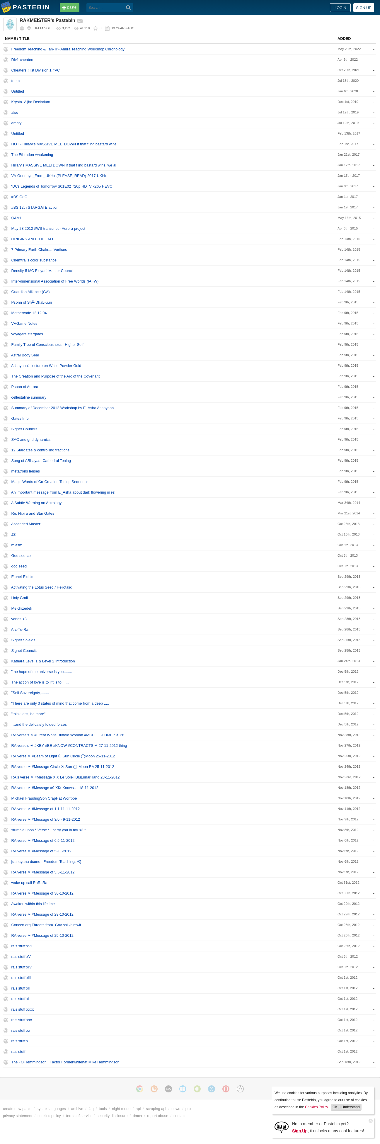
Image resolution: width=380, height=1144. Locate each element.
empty (16, 123)
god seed (19, 566)
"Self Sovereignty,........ (30, 693)
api (138, 1108)
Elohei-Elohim (23, 576)
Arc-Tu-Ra (19, 629)
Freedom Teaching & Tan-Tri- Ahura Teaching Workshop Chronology (68, 49)
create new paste (17, 1108)
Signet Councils (24, 429)
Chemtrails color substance (34, 260)
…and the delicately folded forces (39, 724)
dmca (137, 1116)
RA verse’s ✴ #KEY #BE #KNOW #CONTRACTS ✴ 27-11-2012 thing (69, 745)
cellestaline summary (28, 397)
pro (188, 1108)
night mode (121, 1108)
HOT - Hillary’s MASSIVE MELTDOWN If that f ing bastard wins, (64, 144)
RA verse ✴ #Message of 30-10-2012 (42, 893)
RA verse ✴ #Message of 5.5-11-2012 (43, 872)
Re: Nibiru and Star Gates (32, 513)
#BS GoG (19, 197)
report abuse (157, 1116)
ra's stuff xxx (21, 1020)
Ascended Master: (26, 524)
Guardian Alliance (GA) (30, 292)
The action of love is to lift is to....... (40, 682)
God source (21, 555)
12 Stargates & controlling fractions (40, 450)
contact (179, 1116)
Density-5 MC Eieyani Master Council (42, 270)
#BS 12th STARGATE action (35, 207)
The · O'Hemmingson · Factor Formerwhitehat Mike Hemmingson (65, 1062)
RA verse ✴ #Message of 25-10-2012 (42, 935)
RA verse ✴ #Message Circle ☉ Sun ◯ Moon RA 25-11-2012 (62, 766)
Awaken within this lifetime (33, 904)
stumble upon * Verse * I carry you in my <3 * (48, 830)
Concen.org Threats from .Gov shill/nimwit (46, 925)
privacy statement (17, 1116)
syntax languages (51, 1108)
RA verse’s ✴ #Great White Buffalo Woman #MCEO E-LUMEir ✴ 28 (67, 735)
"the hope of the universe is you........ (41, 671)
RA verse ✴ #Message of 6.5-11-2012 (43, 840)
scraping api (156, 1108)
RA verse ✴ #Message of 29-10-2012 (42, 914)
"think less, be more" (28, 714)
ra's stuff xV (21, 956)
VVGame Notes (24, 323)
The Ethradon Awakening (32, 154)
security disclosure (112, 1116)
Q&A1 (16, 218)
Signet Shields (23, 640)
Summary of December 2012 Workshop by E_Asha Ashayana (62, 408)
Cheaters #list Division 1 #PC (35, 70)
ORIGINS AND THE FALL (32, 239)
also (14, 112)
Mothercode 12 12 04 (29, 313)
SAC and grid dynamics (31, 439)
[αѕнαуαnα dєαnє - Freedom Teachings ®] (46, 861)
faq (91, 1108)
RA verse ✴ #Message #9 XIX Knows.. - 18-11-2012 (54, 788)
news (175, 1108)
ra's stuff (18, 1051)
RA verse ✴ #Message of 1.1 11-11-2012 (45, 809)
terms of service (79, 1116)
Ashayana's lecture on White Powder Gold (46, 365)
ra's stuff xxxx (22, 1009)
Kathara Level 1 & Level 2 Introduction (43, 661)
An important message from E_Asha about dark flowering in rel (63, 492)
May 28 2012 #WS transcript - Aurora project (48, 228)
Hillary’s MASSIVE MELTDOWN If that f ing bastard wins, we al (63, 165)
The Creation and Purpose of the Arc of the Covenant (55, 376)
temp (15, 81)
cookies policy (49, 1116)
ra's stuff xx (20, 1030)
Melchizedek (21, 608)
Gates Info (20, 418)
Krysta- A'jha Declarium (30, 102)
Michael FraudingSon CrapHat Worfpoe (44, 798)
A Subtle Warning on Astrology (36, 503)
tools (103, 1108)
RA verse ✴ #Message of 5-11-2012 (41, 851)
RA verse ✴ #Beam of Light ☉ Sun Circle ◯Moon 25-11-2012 (63, 756)
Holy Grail (19, 598)
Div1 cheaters (22, 59)
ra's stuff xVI (21, 946)
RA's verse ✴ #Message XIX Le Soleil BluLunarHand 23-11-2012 (65, 777)
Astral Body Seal (25, 355)
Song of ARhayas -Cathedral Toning (41, 460)
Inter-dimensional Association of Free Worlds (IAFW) (55, 281)
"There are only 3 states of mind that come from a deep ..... (60, 703)
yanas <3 (19, 619)
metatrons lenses (25, 471)
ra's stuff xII (20, 988)
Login (340, 8)
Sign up (364, 8)
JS (13, 534)
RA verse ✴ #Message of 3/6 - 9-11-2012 (45, 819)
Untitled (17, 91)
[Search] (128, 7)
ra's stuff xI (20, 999)
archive (77, 1108)
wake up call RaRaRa (29, 882)
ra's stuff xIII (21, 977)
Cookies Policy (316, 1107)
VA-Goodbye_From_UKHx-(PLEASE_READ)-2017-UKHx (59, 176)
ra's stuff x (19, 1041)
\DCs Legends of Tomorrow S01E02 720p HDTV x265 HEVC (62, 186)
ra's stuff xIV (21, 967)
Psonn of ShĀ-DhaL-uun (31, 302)
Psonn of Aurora (24, 387)
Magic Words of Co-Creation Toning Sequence (49, 482)
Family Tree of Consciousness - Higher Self (47, 344)
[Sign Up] (282, 1126)
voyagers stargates (27, 334)
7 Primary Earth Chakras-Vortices (39, 249)
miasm (17, 545)
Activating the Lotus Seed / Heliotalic (41, 587)
